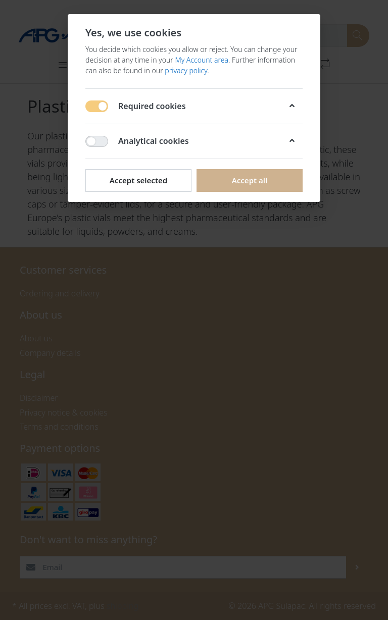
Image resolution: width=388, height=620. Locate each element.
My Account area (201, 60)
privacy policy (186, 70)
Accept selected (138, 180)
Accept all (250, 180)
